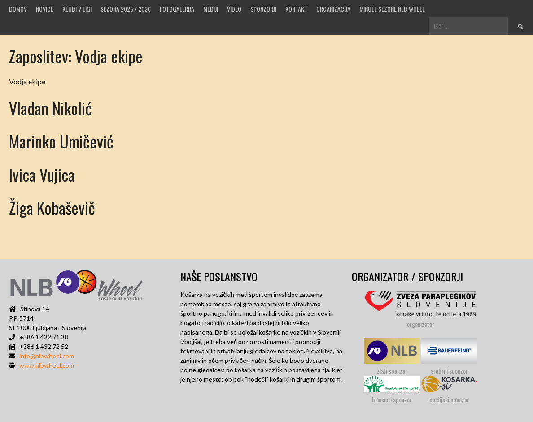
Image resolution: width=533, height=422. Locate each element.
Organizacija (333, 8)
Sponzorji (263, 8)
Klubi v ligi (77, 8)
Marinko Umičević (61, 141)
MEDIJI (210, 8)
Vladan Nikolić (50, 108)
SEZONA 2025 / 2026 (125, 8)
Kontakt (296, 8)
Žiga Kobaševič (52, 207)
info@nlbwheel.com (46, 356)
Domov (18, 8)
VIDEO (234, 8)
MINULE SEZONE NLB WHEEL (392, 8)
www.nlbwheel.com (46, 365)
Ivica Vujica (42, 174)
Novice (44, 8)
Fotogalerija (177, 8)
